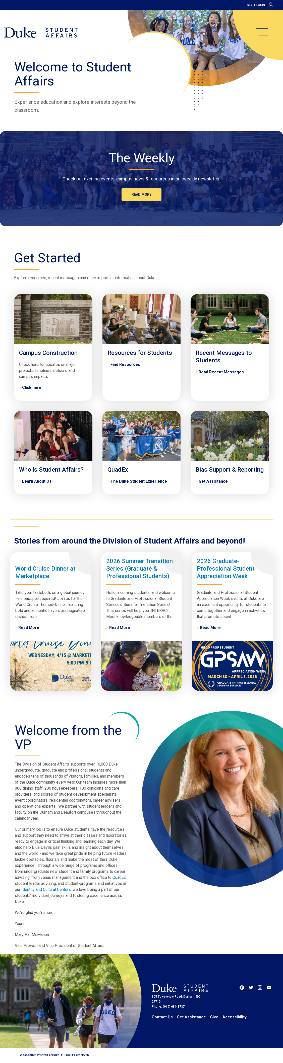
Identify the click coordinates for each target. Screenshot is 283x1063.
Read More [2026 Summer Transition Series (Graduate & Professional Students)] (119, 627)
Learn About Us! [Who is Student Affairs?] (37, 481)
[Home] (41, 32)
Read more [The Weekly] (141, 194)
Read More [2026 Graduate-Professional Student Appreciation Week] (210, 627)
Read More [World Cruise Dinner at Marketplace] (28, 627)
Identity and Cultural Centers (46, 889)
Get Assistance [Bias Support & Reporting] (213, 481)
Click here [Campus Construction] (31, 387)
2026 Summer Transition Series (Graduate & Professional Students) (139, 569)
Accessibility (234, 1017)
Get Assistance (191, 1017)
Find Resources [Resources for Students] (125, 364)
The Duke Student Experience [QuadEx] (138, 481)
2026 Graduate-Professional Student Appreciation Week (226, 569)
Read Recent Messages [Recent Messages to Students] (221, 372)
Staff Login (256, 5)
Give (214, 1017)
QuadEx (119, 877)
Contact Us (162, 1017)
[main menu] (262, 32)
